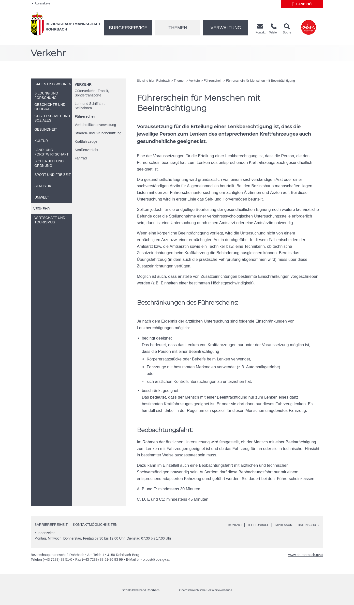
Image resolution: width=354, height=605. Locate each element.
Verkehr (83, 84)
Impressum (278, 525)
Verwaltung (225, 27)
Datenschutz (307, 525)
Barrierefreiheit (51, 525)
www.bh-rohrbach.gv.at (305, 555)
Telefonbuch (250, 525)
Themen (177, 27)
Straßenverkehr (86, 150)
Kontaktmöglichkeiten (95, 525)
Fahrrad (81, 158)
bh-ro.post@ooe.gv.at (153, 559)
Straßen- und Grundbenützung (98, 133)
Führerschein (86, 116)
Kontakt (224, 525)
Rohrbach (163, 80)
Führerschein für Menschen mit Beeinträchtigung (260, 80)
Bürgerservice (128, 27)
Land (302, 4)
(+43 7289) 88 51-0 (57, 559)
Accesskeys (41, 3)
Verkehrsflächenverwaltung (95, 125)
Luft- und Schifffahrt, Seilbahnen (90, 106)
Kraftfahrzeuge (86, 141)
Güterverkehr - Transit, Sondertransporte (92, 93)
